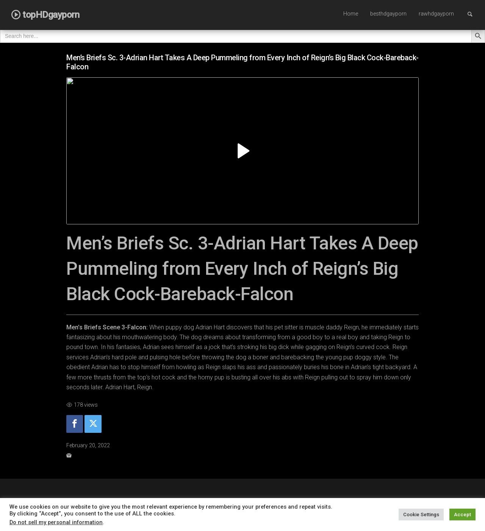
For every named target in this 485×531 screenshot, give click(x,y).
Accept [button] (462, 514)
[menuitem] (350, 14)
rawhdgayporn (436, 14)
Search (474, 13)
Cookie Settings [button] (421, 514)
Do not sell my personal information (56, 522)
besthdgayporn (388, 14)
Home (350, 14)
